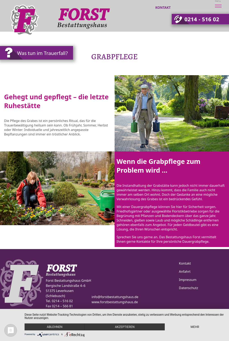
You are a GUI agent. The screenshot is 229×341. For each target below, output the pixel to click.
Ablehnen (54, 327)
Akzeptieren (124, 327)
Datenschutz (188, 288)
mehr (195, 327)
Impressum (187, 279)
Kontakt (163, 7)
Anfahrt (185, 271)
